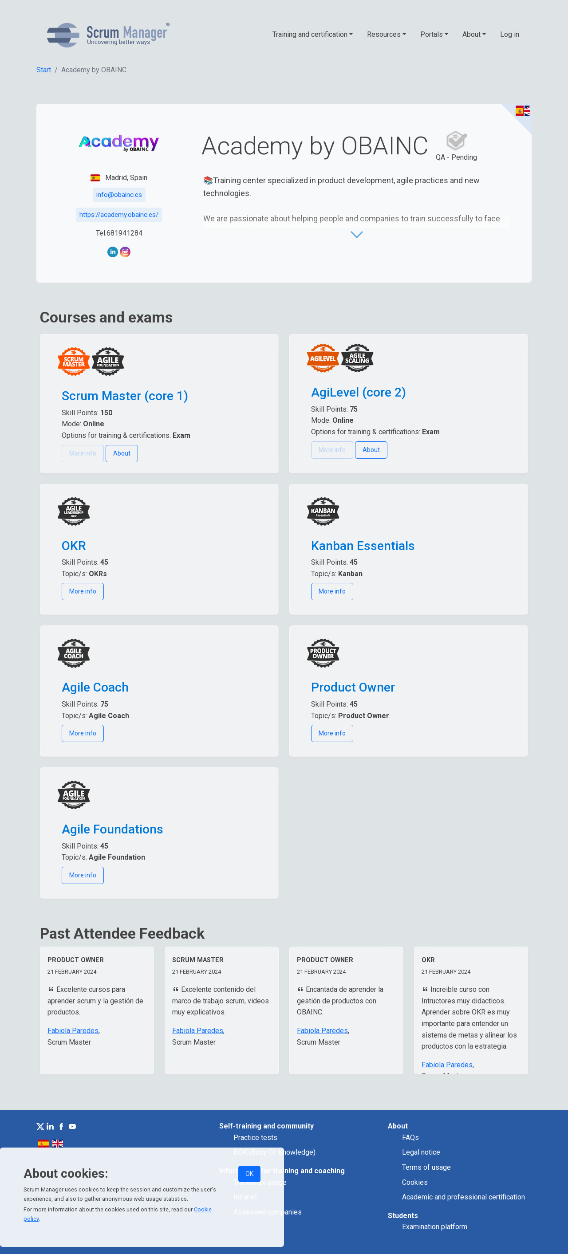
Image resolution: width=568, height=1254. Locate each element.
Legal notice (421, 1152)
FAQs (410, 1137)
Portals (431, 34)
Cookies (415, 1182)
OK (249, 1173)
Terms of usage (426, 1167)
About (471, 34)
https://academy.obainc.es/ (118, 215)
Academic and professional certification (463, 1197)
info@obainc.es (119, 195)
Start (43, 70)
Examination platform (434, 1227)
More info (82, 591)
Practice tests (255, 1137)
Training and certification (309, 34)
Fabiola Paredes (73, 1030)
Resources (384, 34)
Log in (509, 34)
